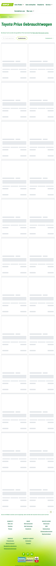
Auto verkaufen (31, 5)
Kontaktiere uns (20, 11)
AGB (46, 526)
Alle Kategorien (28, 523)
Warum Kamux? (10, 543)
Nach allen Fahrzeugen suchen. (41, 32)
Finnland (28, 543)
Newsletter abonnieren (10, 546)
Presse (10, 529)
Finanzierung (10, 541)
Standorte (40, 5)
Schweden (28, 541)
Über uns (10, 523)
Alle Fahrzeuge (28, 526)
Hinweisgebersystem (46, 531)
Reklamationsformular (10, 548)
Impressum (46, 523)
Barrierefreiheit (46, 534)
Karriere (10, 526)
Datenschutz (46, 529)
